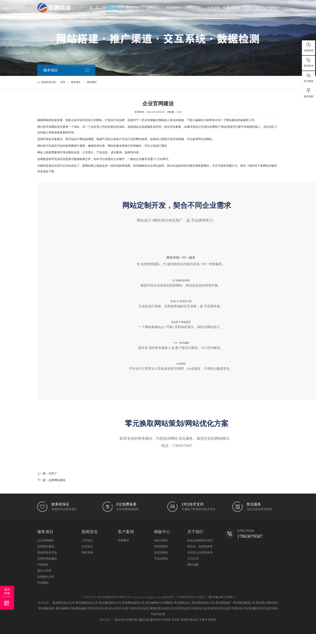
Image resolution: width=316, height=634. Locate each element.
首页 (62, 82)
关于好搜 (213, 7)
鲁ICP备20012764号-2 (221, 597)
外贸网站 (43, 582)
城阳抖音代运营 (261, 608)
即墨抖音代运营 (241, 608)
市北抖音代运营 (180, 608)
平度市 (203, 619)
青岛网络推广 (223, 602)
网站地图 (193, 564)
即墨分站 (132, 619)
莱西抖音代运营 (159, 608)
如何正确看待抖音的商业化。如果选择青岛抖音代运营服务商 (200, 546)
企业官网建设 (45, 540)
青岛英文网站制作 (267, 602)
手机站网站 (161, 558)
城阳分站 (144, 619)
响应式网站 (161, 540)
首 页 (94, 7)
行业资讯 (87, 546)
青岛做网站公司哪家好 (159, 602)
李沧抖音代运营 (98, 608)
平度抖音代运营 (139, 608)
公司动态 (87, 540)
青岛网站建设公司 (133, 602)
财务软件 (173, 7)
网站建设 (92, 82)
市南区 (166, 619)
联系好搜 (233, 7)
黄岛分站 (120, 619)
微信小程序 (44, 570)
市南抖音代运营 (200, 608)
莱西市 (212, 619)
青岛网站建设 (79, 608)
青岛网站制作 (46, 608)
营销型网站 (161, 546)
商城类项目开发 (47, 552)
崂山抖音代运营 (118, 608)
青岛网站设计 (182, 602)
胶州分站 (156, 619)
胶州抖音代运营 (221, 608)
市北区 (175, 619)
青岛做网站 (63, 608)
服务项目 (112, 7)
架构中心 (152, 7)
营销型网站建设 (47, 558)
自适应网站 (161, 552)
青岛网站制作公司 (110, 602)
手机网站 (43, 564)
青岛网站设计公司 (63, 602)
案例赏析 (132, 7)
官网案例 (123, 540)
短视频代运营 (45, 576)
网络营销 (87, 552)
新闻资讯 (193, 7)
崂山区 (194, 619)
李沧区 (185, 619)
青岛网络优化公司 (87, 602)
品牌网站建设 (57, 480)
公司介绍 (193, 558)
